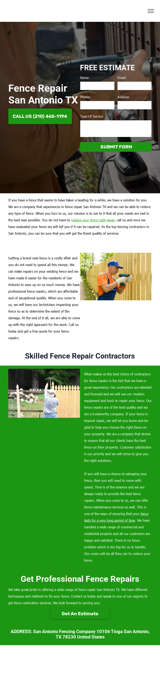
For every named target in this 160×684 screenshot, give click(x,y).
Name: (85, 77)
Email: (122, 77)
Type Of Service (91, 116)
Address (123, 97)
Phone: (85, 97)
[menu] (150, 11)
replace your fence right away (92, 220)
